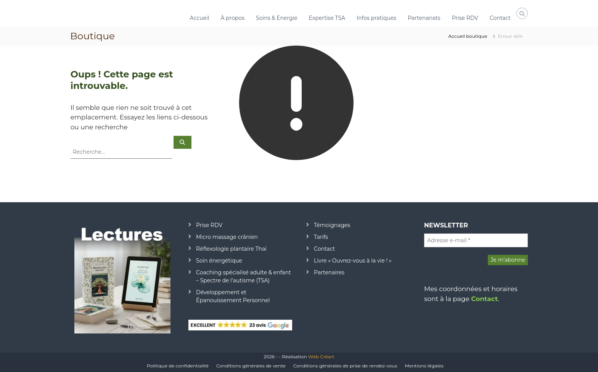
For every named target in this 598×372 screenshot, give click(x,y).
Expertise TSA (327, 17)
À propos (233, 17)
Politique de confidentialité (178, 366)
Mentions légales (424, 366)
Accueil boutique (467, 36)
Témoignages (332, 225)
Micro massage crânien (227, 237)
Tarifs (321, 237)
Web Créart (321, 356)
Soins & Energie (276, 17)
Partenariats (424, 17)
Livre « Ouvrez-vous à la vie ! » (352, 260)
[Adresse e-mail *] (476, 240)
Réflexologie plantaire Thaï (231, 248)
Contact (500, 17)
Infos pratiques (376, 17)
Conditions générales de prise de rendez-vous (345, 366)
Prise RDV (465, 17)
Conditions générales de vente (251, 366)
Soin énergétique (219, 260)
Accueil (199, 17)
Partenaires (329, 272)
